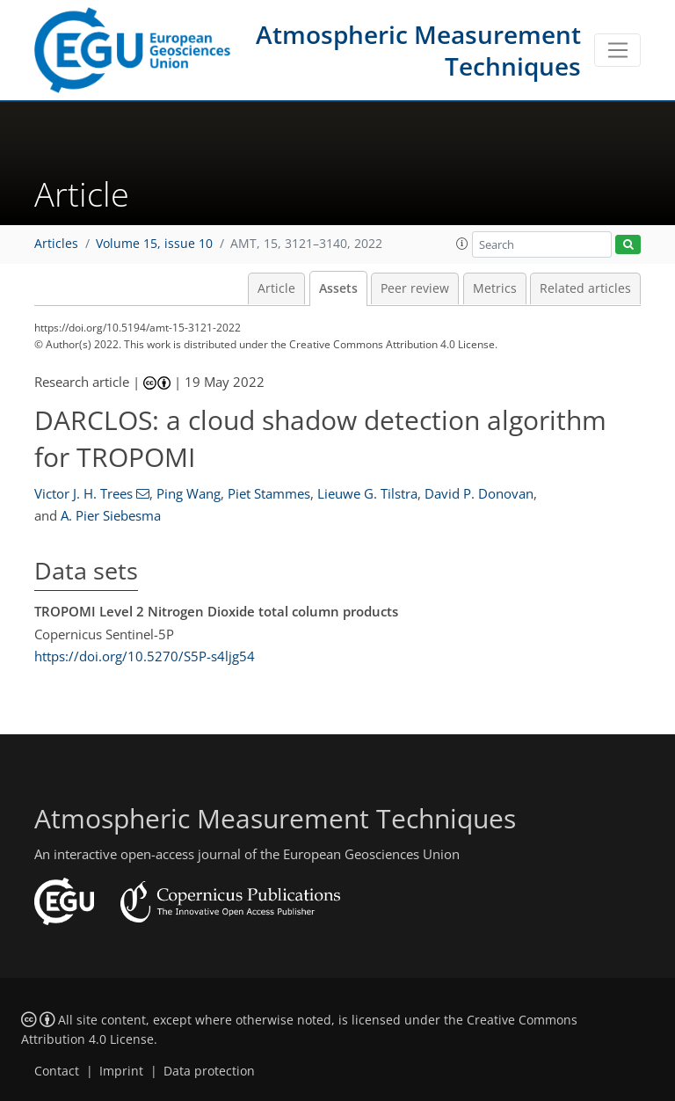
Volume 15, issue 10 (154, 244)
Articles (56, 244)
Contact (56, 1071)
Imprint (121, 1071)
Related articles (585, 288)
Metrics (495, 288)
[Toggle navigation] (617, 50)
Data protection (209, 1071)
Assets (338, 288)
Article (276, 288)
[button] (462, 244)
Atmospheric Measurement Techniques (418, 50)
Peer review (415, 288)
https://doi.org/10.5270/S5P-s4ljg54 (144, 656)
